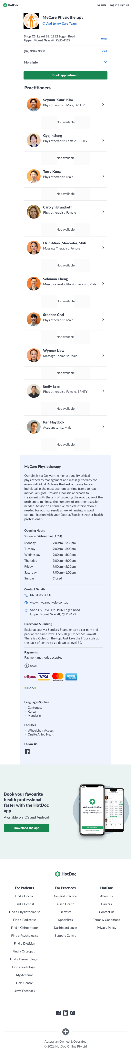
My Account (24, 975)
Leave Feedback (24, 991)
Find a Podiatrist (24, 919)
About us (106, 896)
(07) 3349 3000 (40, 595)
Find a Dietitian (24, 943)
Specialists (65, 919)
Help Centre (24, 983)
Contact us (106, 912)
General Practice (65, 896)
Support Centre (65, 935)
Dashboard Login (65, 927)
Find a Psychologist (24, 935)
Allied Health (65, 904)
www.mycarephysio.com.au (49, 602)
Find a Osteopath (24, 951)
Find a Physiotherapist (24, 912)
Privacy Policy (106, 927)
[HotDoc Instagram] (72, 1013)
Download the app (26, 828)
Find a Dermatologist (24, 959)
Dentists (65, 912)
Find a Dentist (24, 904)
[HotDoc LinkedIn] (65, 1013)
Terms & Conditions (106, 919)
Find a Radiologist (24, 967)
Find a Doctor (24, 896)
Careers (106, 904)
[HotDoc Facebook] (58, 1013)
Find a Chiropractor (24, 927)
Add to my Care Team (59, 23)
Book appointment (65, 75)
